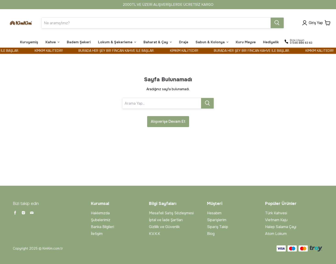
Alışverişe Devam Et (168, 121)
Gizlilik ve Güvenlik (164, 226)
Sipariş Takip (217, 226)
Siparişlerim (216, 220)
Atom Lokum (276, 233)
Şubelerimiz (100, 220)
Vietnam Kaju (276, 220)
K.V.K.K (154, 233)
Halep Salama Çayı (280, 226)
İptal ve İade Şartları (166, 220)
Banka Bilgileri (102, 226)
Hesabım (214, 213)
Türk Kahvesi (276, 213)
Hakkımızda (100, 213)
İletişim (97, 233)
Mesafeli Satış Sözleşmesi (171, 213)
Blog (211, 233)
